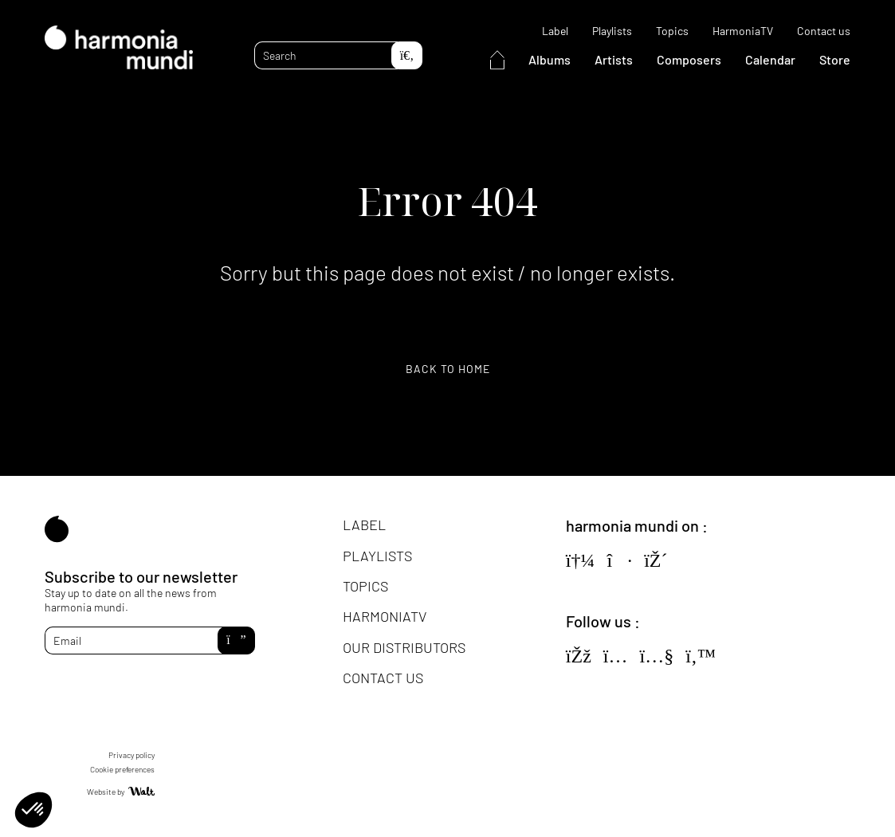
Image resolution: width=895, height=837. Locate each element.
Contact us (823, 30)
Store (834, 59)
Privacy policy (131, 755)
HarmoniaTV (742, 30)
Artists (614, 59)
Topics (672, 30)
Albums (549, 59)
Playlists (612, 30)
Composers (689, 59)
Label (555, 30)
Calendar (770, 59)
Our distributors (404, 647)
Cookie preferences (122, 769)
